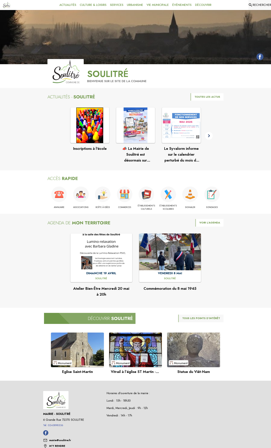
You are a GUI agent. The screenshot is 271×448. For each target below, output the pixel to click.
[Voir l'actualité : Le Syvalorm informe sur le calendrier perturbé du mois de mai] (181, 125)
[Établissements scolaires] (168, 207)
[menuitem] (68, 5)
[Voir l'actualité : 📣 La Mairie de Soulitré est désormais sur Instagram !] (135, 125)
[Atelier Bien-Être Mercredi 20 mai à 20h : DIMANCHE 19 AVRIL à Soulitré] (101, 278)
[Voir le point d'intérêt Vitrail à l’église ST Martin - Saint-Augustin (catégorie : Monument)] (135, 350)
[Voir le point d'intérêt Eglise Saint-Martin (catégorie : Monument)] (77, 350)
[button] (209, 136)
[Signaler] (190, 207)
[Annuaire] (59, 207)
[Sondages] (212, 207)
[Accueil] (6, 5)
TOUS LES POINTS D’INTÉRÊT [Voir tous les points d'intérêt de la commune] (201, 318)
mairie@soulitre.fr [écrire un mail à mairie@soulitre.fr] (60, 440)
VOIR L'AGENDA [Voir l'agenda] (209, 223)
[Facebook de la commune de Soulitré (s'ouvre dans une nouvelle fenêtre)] (259, 57)
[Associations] (81, 207)
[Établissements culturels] (146, 207)
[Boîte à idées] (103, 207)
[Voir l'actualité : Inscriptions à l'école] (89, 125)
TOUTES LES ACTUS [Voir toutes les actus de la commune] (207, 97)
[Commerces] (125, 207)
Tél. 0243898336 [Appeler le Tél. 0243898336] (53, 425)
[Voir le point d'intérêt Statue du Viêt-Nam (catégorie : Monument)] (193, 350)
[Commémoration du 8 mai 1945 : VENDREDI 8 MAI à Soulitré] (170, 278)
